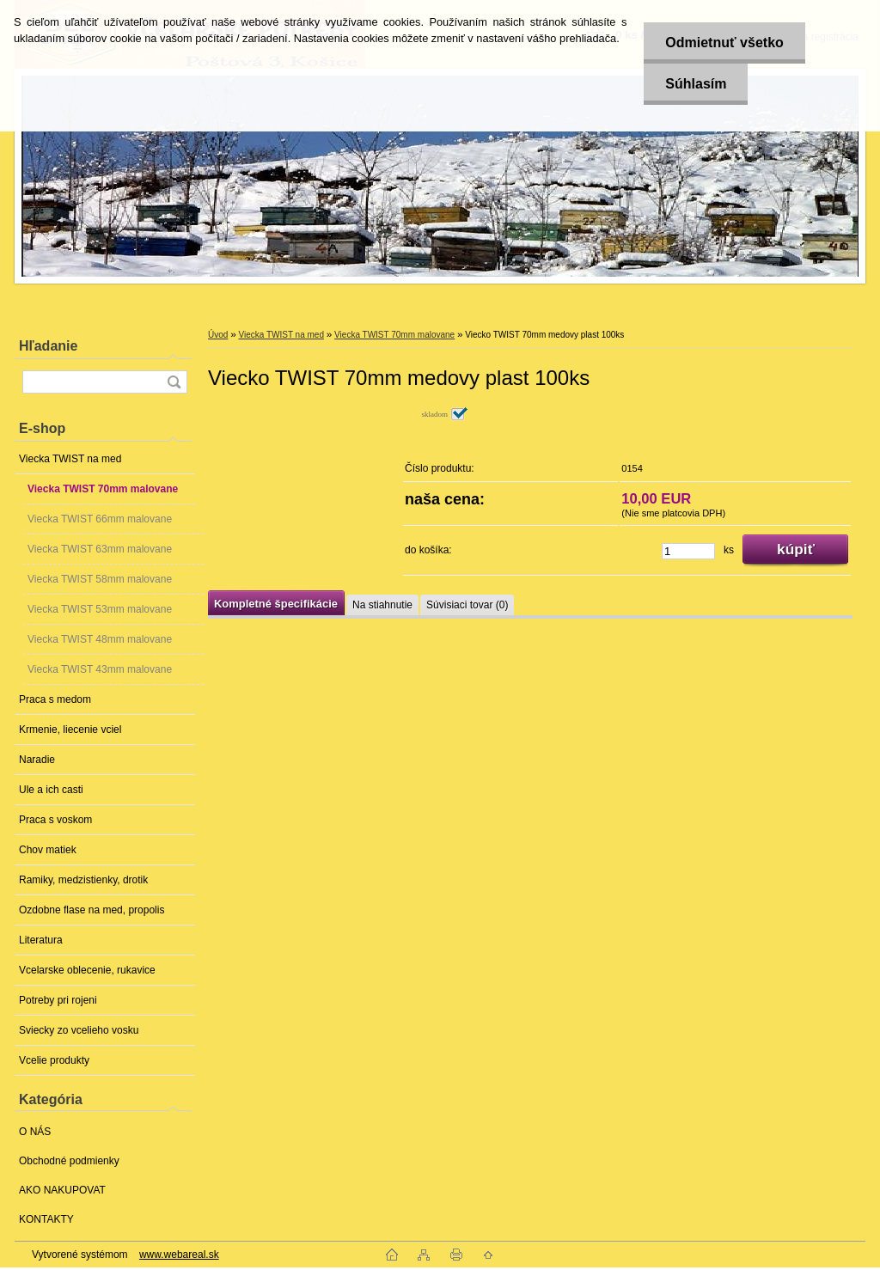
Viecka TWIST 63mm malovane (100, 549)
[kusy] (688, 551)
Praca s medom (55, 699)
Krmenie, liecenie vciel (70, 730)
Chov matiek (47, 850)
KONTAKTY (46, 1219)
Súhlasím (695, 83)
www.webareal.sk (179, 1255)
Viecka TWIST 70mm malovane (103, 489)
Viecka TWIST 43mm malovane (100, 669)
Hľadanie (48, 346)
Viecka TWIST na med (70, 459)
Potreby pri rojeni (58, 1000)
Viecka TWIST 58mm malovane (100, 579)
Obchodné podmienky (69, 1161)
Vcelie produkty (54, 1060)
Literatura (41, 940)
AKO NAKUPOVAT (62, 1190)
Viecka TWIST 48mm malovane (100, 639)
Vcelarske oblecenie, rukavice (87, 970)
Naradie (37, 760)
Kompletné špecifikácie (276, 603)
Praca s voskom (55, 820)
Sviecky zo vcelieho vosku (78, 1030)
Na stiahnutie (382, 605)
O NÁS (35, 1132)
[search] (173, 382)
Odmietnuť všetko (724, 42)
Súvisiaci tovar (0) (467, 605)
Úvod (218, 334)
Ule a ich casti (51, 790)
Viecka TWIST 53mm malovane (100, 609)
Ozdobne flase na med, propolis (91, 910)
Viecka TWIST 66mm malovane (100, 519)
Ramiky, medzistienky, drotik (83, 880)
